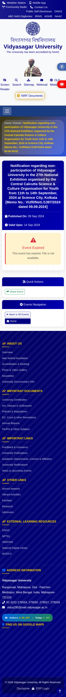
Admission (8, 512)
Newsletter (8, 376)
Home (7, 123)
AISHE (48, 16)
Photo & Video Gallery (14, 370)
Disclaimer (23, 688)
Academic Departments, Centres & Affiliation (27, 459)
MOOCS (7, 553)
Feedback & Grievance (15, 447)
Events (17, 123)
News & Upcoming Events (16, 470)
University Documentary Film (18, 381)
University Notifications (15, 464)
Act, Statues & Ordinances (17, 405)
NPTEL (6, 536)
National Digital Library (15, 548)
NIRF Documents (30, 95)
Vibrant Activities (11, 494)
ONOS (58, 11)
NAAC (58, 16)
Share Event (15, 291)
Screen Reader (5, 85)
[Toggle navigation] (7, 111)
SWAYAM (7, 542)
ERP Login (40, 688)
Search (16, 82)
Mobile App (37, 2)
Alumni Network (11, 488)
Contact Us (38, 7)
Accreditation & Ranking (15, 364)
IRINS (38, 16)
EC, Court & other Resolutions (19, 417)
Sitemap (29, 82)
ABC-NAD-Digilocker (20, 16)
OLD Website (55, 82)
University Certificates (14, 399)
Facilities (7, 500)
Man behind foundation (15, 358)
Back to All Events (18, 314)
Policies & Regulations (14, 411)
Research (7, 506)
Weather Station (14, 2)
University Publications (15, 453)
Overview (7, 352)
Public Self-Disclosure (39, 11)
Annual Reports (11, 423)
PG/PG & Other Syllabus (16, 429)
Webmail (42, 82)
